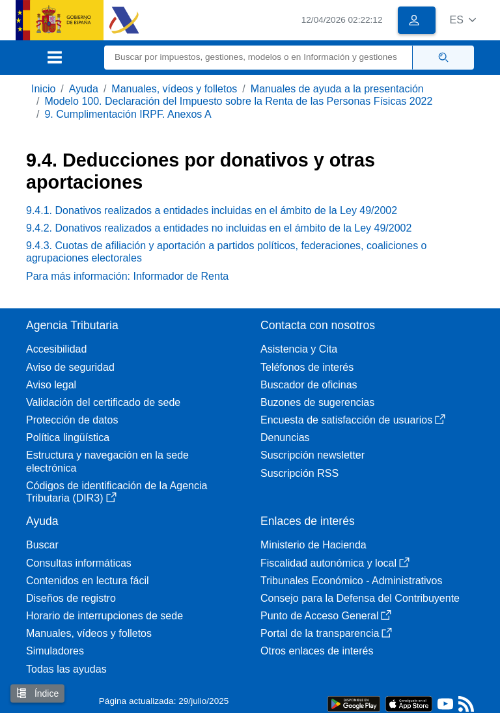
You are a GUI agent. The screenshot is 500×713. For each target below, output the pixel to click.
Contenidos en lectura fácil (87, 580)
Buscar (42, 544)
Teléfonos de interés (307, 367)
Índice (37, 693)
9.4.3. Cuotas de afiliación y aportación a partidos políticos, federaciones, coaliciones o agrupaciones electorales (226, 251)
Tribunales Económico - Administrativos (351, 580)
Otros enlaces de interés (316, 650)
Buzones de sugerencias (317, 402)
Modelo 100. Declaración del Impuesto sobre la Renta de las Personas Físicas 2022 (238, 101)
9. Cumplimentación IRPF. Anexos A (127, 114)
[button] (462, 19)
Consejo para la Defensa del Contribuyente (360, 598)
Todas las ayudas (66, 669)
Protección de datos (72, 419)
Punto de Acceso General (325, 615)
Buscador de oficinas (308, 384)
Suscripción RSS (299, 473)
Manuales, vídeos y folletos (174, 88)
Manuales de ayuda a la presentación (337, 88)
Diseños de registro (71, 598)
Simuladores (55, 650)
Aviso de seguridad (70, 367)
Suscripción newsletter (312, 455)
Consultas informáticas (79, 563)
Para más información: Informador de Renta (127, 276)
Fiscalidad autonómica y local (335, 563)
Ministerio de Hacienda (313, 544)
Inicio (43, 88)
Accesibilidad (56, 349)
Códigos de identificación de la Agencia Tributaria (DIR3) (116, 492)
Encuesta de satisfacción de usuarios (352, 419)
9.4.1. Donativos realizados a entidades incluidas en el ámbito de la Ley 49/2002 (211, 210)
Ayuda (83, 88)
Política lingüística (67, 437)
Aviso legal (51, 384)
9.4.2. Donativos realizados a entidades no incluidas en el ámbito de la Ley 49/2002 (218, 228)
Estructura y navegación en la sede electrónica (107, 461)
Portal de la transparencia (326, 633)
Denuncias (285, 437)
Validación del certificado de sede (103, 402)
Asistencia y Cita (298, 349)
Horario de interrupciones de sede (104, 615)
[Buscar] (258, 58)
